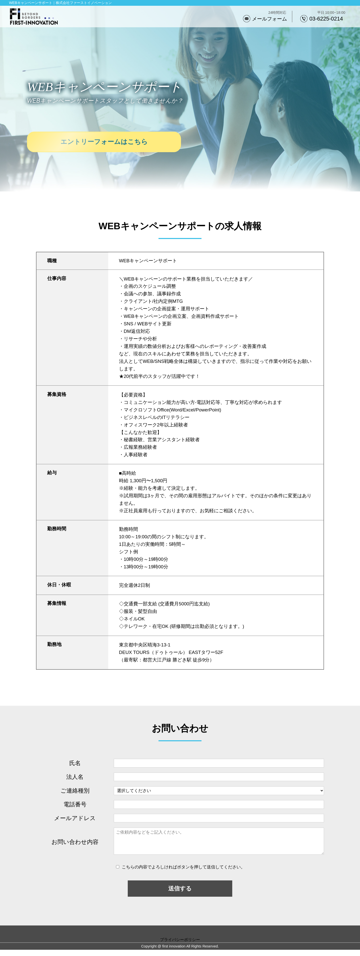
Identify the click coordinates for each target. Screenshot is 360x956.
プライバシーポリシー (180, 945)
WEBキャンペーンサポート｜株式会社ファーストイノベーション (60, 3)
